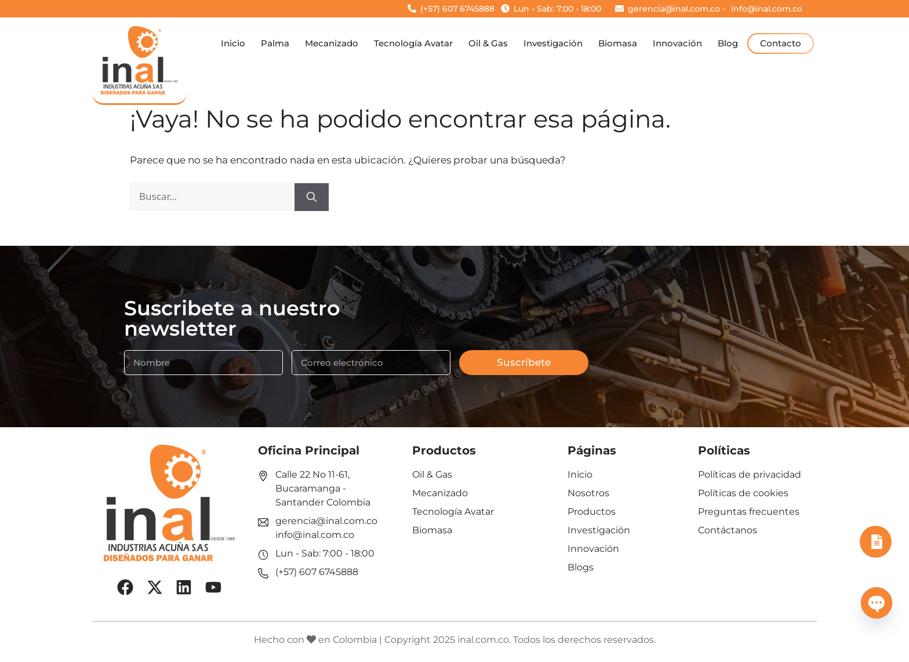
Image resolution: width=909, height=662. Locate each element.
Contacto (780, 43)
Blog (728, 43)
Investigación (553, 43)
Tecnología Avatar (413, 43)
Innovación (677, 43)
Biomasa (617, 43)
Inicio (233, 43)
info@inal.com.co (314, 534)
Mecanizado (331, 43)
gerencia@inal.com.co (326, 520)
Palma (275, 43)
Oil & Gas (488, 43)
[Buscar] (311, 197)
